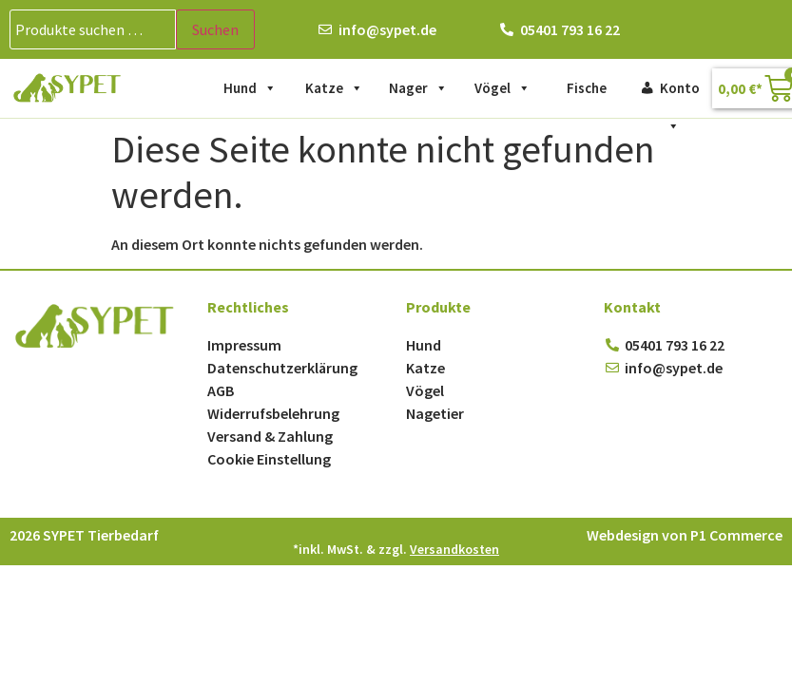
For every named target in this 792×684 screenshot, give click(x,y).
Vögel (502, 88)
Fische (587, 88)
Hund (250, 88)
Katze (334, 88)
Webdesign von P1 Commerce (684, 534)
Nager (418, 88)
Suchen (215, 29)
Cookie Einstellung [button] (269, 458)
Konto (680, 93)
